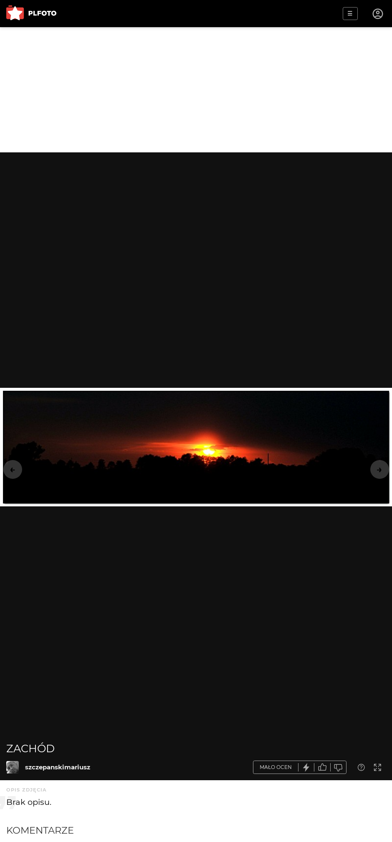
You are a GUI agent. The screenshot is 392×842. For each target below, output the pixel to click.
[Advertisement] (196, 89)
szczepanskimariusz (57, 767)
